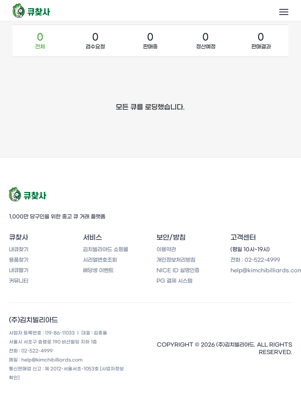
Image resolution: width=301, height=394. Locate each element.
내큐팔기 (18, 270)
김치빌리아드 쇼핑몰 (105, 249)
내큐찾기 (18, 249)
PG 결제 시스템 (174, 280)
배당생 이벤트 (98, 270)
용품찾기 (18, 260)
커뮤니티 (18, 280)
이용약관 (166, 249)
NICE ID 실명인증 (177, 270)
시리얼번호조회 (100, 260)
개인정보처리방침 (175, 260)
